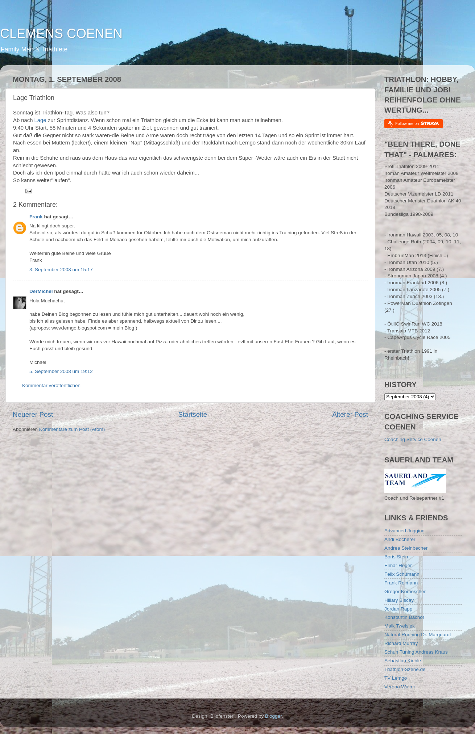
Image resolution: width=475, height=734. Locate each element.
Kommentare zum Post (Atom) (72, 429)
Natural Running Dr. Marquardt (417, 634)
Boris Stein (396, 556)
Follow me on (417, 123)
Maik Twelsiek (399, 626)
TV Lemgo (395, 678)
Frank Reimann (401, 583)
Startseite (192, 414)
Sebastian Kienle (402, 660)
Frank (36, 216)
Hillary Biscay (399, 600)
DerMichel (41, 291)
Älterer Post (350, 414)
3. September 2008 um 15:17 (61, 269)
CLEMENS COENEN (61, 33)
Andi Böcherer (400, 539)
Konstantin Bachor (404, 617)
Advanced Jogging (404, 530)
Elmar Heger (398, 565)
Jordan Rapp (398, 609)
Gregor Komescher (405, 591)
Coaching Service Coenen (412, 439)
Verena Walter (399, 686)
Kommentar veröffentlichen (51, 385)
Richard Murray (401, 643)
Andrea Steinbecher (406, 548)
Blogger (273, 716)
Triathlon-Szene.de (405, 669)
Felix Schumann (402, 574)
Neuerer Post (33, 414)
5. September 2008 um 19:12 (61, 371)
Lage (40, 120)
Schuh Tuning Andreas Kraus (416, 652)
